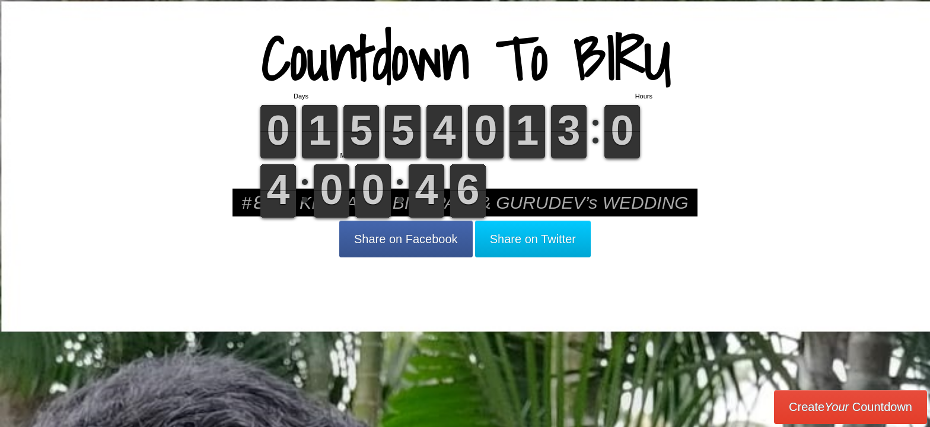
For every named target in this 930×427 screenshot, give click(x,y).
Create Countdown (850, 406)
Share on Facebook (406, 239)
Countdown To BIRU (465, 59)
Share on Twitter (533, 239)
